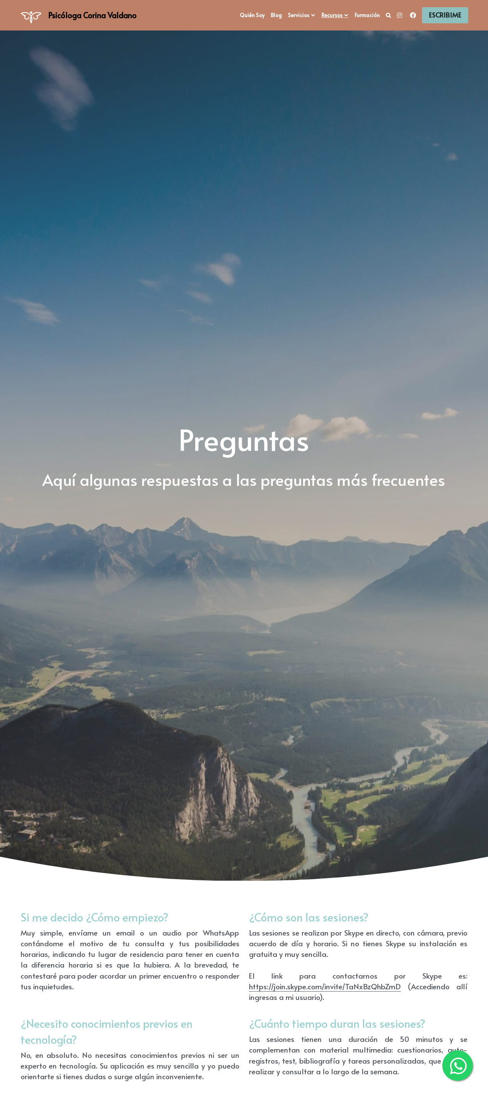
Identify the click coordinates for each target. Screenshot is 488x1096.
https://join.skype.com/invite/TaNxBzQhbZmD (325, 986)
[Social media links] (399, 15)
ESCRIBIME (445, 14)
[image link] (31, 14)
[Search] (388, 15)
